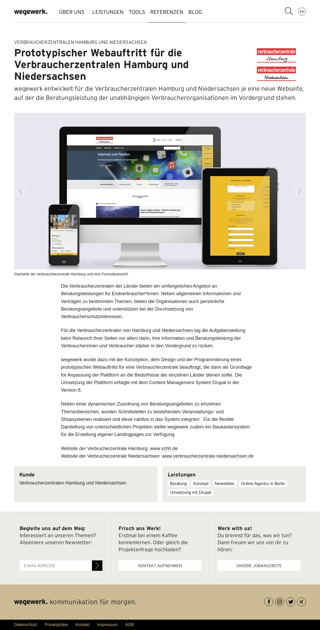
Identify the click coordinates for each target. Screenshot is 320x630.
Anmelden (97, 565)
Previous (20, 191)
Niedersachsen (177, 330)
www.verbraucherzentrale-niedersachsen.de (208, 456)
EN (302, 11)
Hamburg (141, 330)
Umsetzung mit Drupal (190, 492)
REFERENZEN (179, 12)
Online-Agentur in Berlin (263, 483)
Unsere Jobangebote (259, 565)
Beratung (178, 483)
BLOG (213, 12)
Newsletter (225, 483)
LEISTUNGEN (110, 12)
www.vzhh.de (164, 448)
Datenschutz (25, 624)
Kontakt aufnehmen (160, 565)
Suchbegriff (289, 11)
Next (299, 191)
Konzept (200, 483)
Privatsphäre (56, 624)
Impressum (107, 624)
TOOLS (145, 12)
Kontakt (83, 624)
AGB (129, 624)
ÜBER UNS (71, 12)
